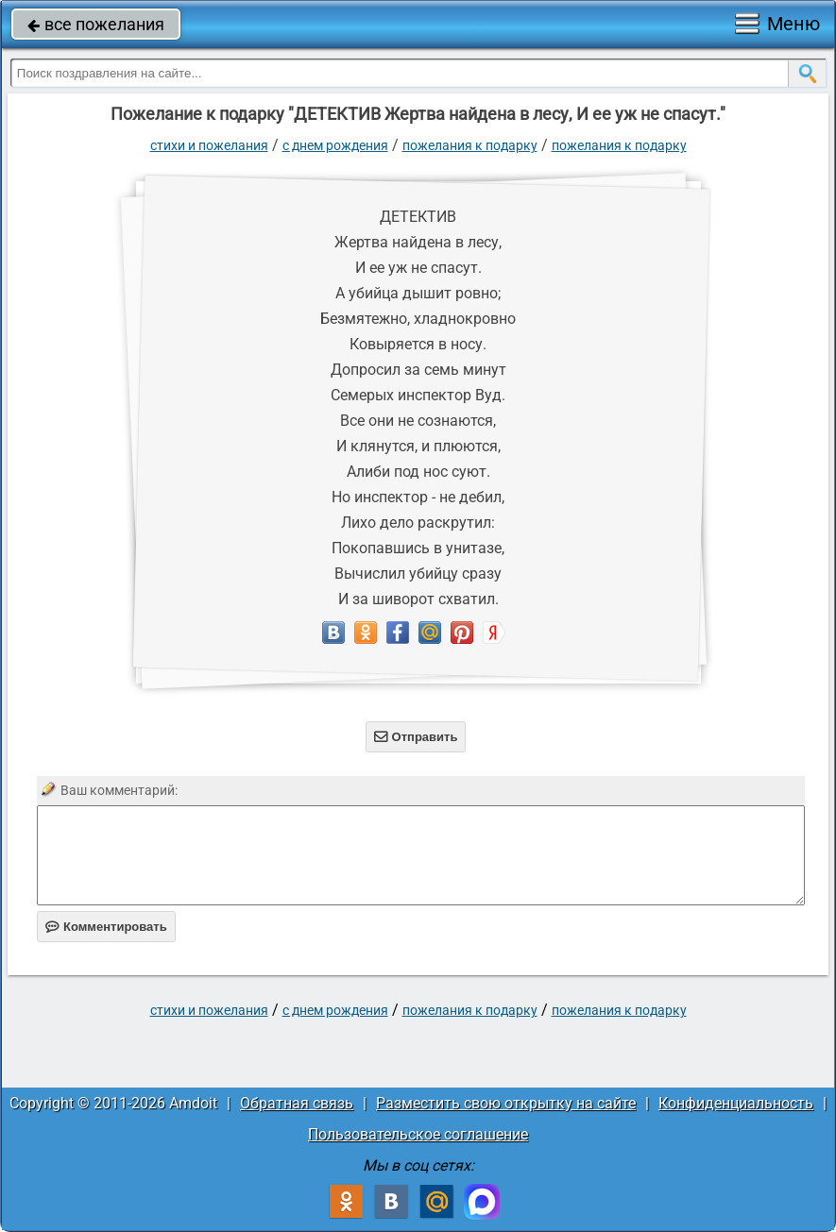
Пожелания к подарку (469, 145)
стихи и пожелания (209, 145)
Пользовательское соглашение (418, 1134)
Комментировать (106, 927)
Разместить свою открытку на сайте (506, 1103)
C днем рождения (335, 145)
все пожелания (95, 24)
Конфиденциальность (735, 1103)
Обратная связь (296, 1103)
